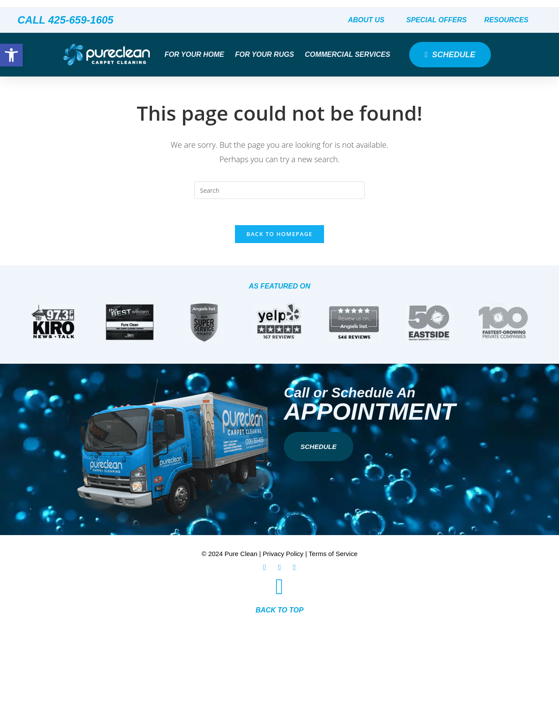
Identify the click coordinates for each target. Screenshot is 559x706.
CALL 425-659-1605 (65, 20)
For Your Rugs (266, 54)
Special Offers (436, 20)
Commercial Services (349, 54)
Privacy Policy (283, 554)
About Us (368, 20)
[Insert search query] (279, 190)
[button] (11, 55)
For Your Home (197, 54)
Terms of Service (333, 554)
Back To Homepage (279, 234)
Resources (508, 20)
